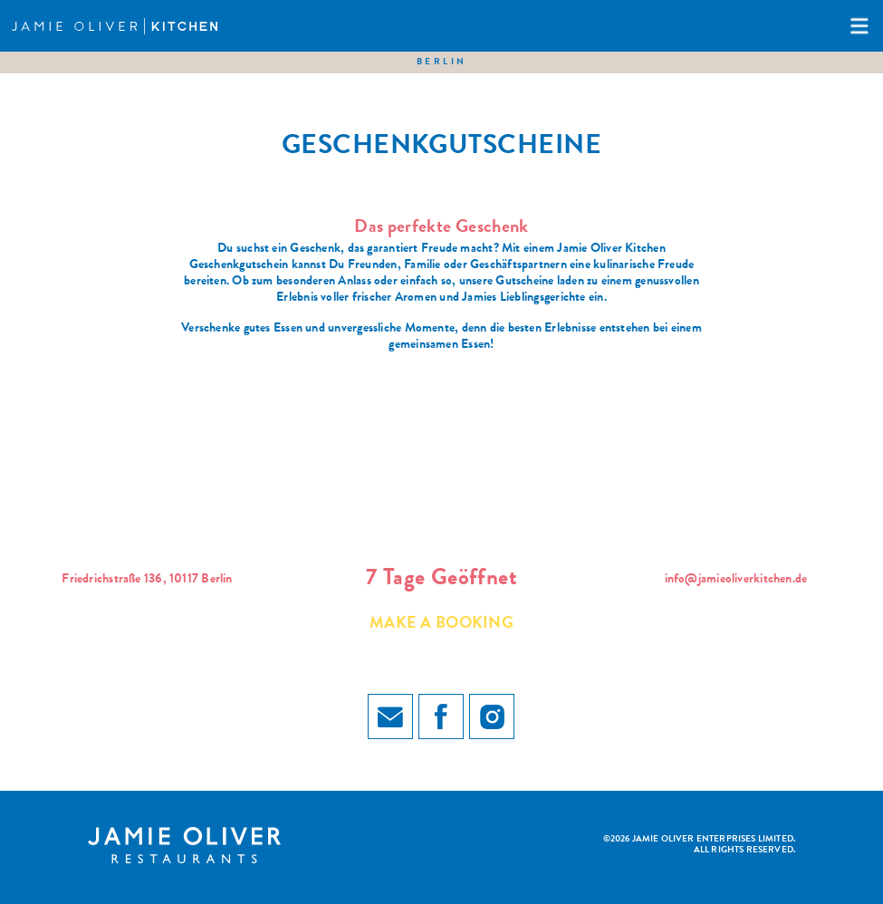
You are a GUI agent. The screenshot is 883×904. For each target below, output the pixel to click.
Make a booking (441, 624)
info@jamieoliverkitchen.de (736, 579)
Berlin (442, 62)
